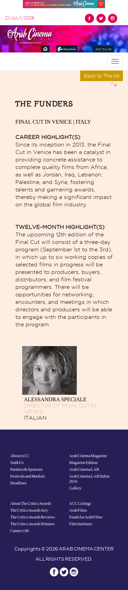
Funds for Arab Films (86, 517)
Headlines (18, 483)
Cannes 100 (19, 530)
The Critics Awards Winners (32, 524)
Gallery (75, 488)
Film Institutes (81, 524)
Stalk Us (17, 462)
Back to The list (101, 76)
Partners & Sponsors (26, 469)
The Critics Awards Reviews (32, 517)
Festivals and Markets (27, 476)
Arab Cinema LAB (84, 469)
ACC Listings (80, 503)
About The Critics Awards (30, 503)
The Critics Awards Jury (29, 510)
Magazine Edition (83, 462)
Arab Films (78, 510)
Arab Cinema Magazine (88, 455)
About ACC (19, 455)
